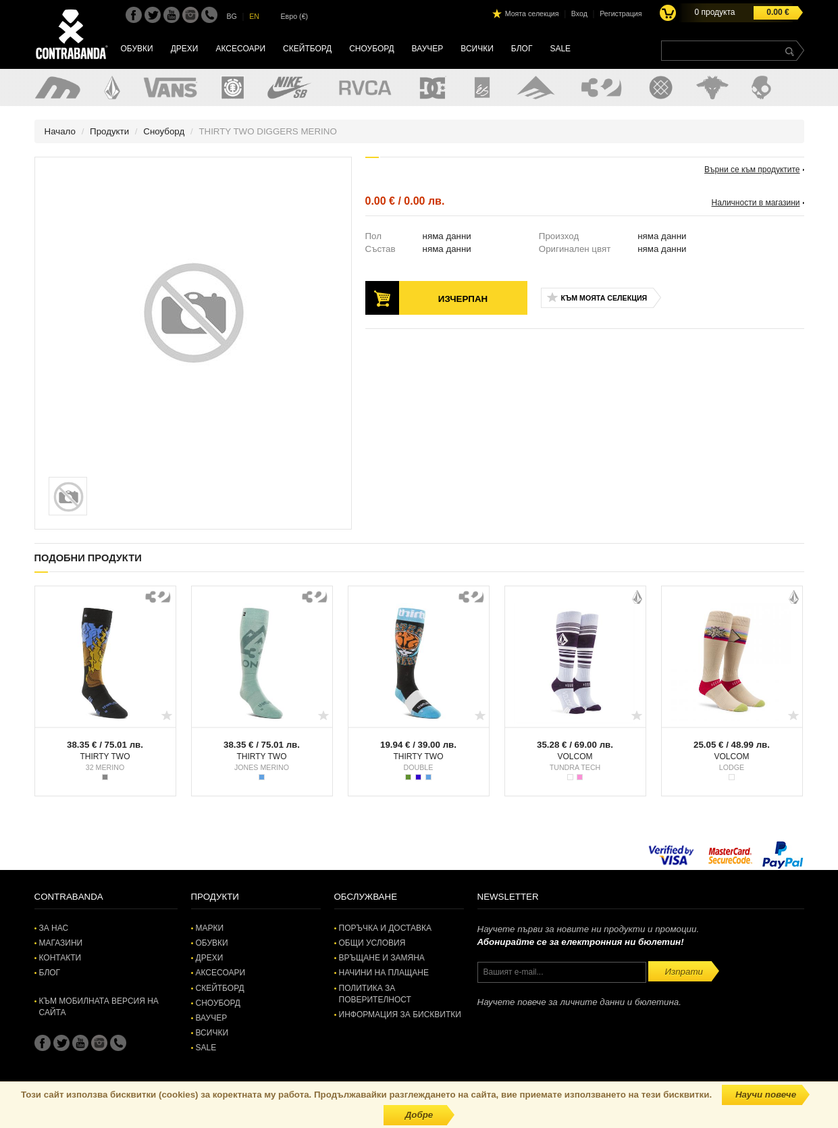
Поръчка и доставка (385, 928)
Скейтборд (307, 48)
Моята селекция (532, 13)
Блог (522, 48)
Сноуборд (371, 48)
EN (254, 16)
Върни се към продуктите (752, 169)
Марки (210, 928)
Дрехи (185, 48)
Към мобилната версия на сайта (99, 1006)
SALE (560, 48)
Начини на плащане (384, 972)
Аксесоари (240, 48)
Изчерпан (463, 299)
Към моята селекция (604, 298)
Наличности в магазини (756, 202)
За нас (54, 928)
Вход (579, 13)
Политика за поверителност (375, 993)
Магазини (61, 943)
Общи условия (372, 943)
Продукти (109, 131)
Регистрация (620, 13)
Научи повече (765, 1094)
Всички (477, 48)
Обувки (137, 48)
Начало (60, 131)
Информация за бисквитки (400, 1014)
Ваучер (428, 48)
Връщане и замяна (382, 958)
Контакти (60, 958)
